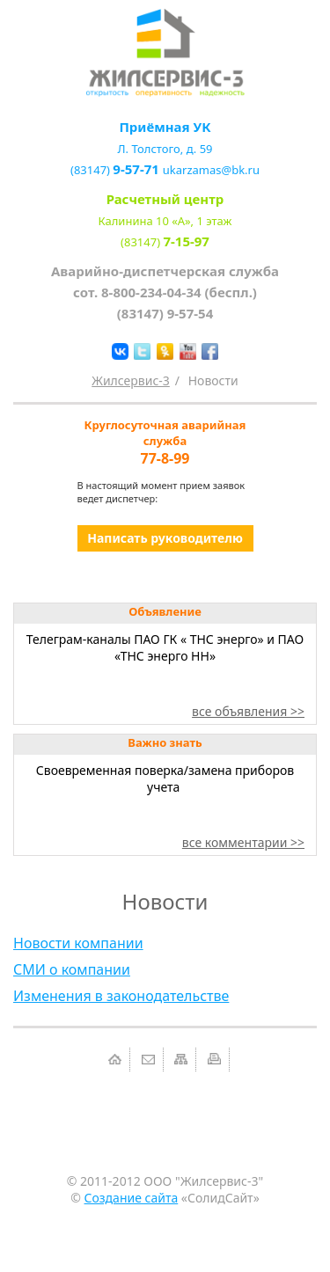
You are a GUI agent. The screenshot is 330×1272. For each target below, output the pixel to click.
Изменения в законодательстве (121, 995)
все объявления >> (248, 711)
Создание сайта (131, 1197)
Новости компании (78, 943)
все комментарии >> (243, 842)
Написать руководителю (165, 538)
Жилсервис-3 (131, 380)
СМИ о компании (71, 969)
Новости (213, 380)
